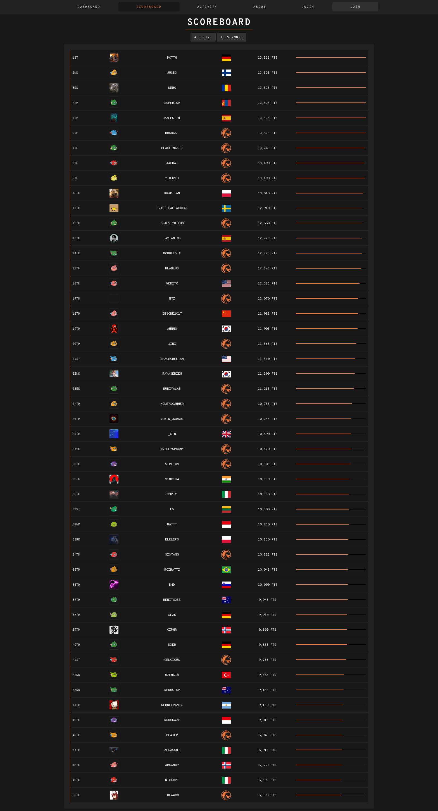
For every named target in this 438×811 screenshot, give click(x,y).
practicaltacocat (172, 208)
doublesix (172, 253)
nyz (172, 298)
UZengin (172, 675)
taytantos (172, 238)
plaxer (172, 735)
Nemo (172, 88)
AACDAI (172, 163)
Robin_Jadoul (172, 419)
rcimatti (172, 570)
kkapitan (172, 193)
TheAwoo (172, 795)
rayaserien (172, 374)
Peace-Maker (172, 148)
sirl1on (172, 464)
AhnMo (172, 329)
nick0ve (172, 780)
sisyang (172, 554)
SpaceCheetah (172, 359)
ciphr (172, 630)
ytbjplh (172, 178)
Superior (172, 103)
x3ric (172, 494)
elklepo (172, 539)
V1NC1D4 (172, 479)
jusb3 (172, 73)
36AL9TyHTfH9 (172, 223)
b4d (172, 585)
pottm (172, 58)
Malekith (172, 118)
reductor (172, 690)
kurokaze (172, 720)
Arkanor (172, 765)
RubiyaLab (172, 389)
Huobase (172, 133)
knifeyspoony (172, 449)
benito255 (172, 600)
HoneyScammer (172, 404)
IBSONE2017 (172, 314)
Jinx (172, 344)
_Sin (172, 434)
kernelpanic (172, 705)
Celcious (172, 660)
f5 (172, 509)
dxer (172, 645)
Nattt (172, 524)
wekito (172, 283)
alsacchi (172, 750)
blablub (172, 268)
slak (172, 615)
